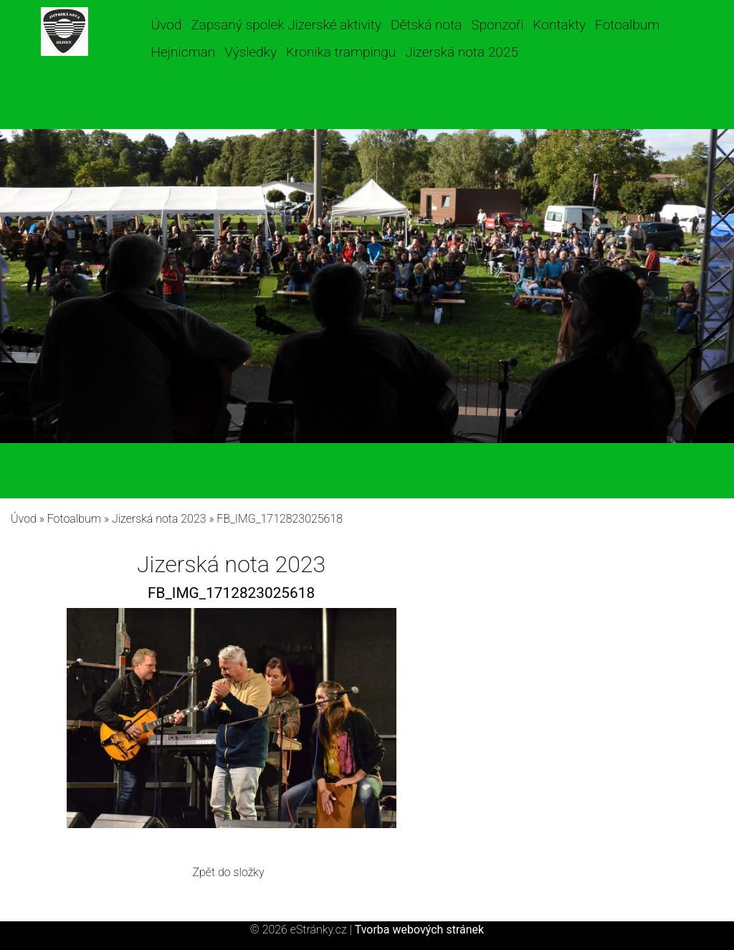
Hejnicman (183, 52)
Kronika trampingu (341, 52)
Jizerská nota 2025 (461, 52)
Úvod (166, 24)
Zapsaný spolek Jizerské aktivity (286, 24)
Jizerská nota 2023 (159, 519)
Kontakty (559, 24)
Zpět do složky (228, 872)
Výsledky (250, 52)
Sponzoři (497, 24)
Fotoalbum (627, 24)
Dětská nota (426, 24)
